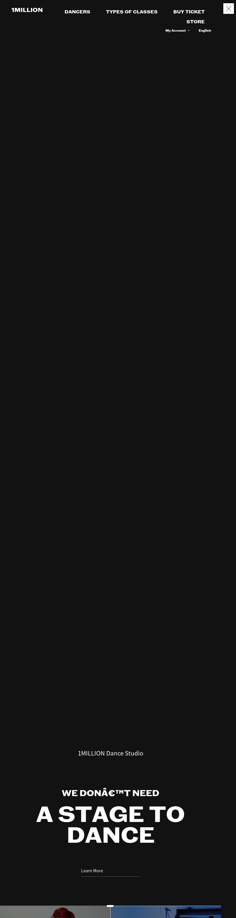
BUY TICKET (189, 12)
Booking (229, 891)
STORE (195, 22)
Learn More (110, 823)
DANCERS (77, 12)
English (205, 30)
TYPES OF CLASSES (132, 12)
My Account (178, 30)
